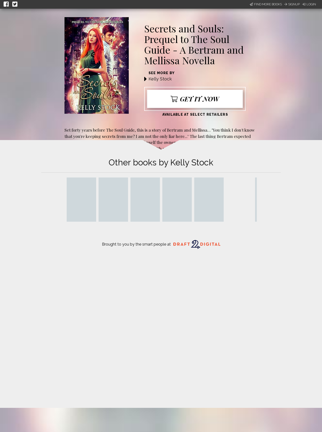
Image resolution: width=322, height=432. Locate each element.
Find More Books (266, 4)
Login (309, 4)
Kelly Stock (160, 78)
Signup (292, 4)
